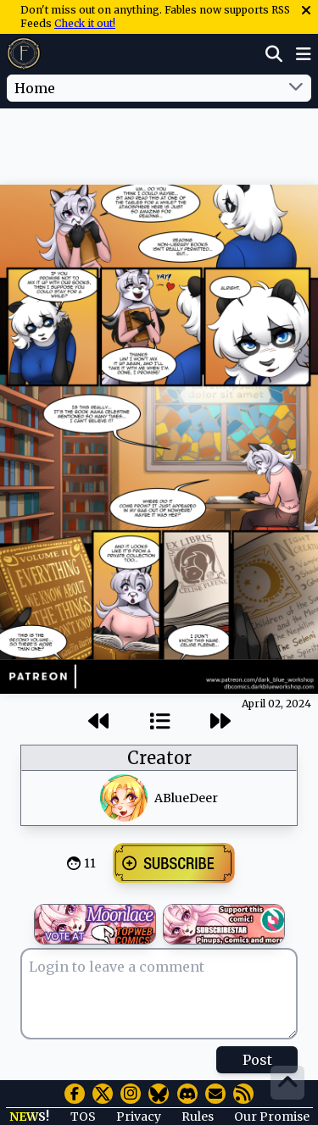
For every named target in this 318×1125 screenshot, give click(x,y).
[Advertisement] (159, 143)
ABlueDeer (186, 798)
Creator (159, 757)
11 (90, 863)
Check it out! (84, 23)
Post (257, 1059)
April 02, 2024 (276, 703)
